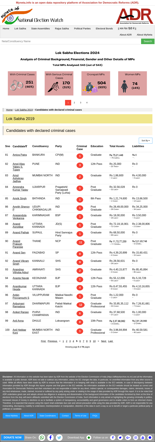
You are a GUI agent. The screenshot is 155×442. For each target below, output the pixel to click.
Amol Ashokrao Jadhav (18, 178)
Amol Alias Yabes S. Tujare (19, 167)
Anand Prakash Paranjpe (18, 244)
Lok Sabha (20, 28)
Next (104, 341)
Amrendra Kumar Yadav (20, 188)
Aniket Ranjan (21, 312)
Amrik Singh (20, 198)
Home (6, 28)
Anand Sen (19, 252)
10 (94, 341)
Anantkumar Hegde (20, 288)
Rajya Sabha (62, 28)
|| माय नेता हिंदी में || (127, 28)
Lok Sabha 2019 (24, 109)
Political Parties (82, 28)
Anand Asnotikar (18, 225)
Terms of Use (80, 416)
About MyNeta (144, 34)
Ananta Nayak (21, 278)
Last (110, 341)
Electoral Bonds (104, 28)
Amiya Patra (20, 154)
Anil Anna (18, 320)
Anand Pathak (21, 232)
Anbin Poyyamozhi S (21, 296)
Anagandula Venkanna (19, 217)
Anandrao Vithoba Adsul (20, 271)
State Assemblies (40, 28)
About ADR (126, 34)
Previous (53, 341)
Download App (76, 437)
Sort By (146, 140)
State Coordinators (48, 416)
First (43, 341)
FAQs (94, 416)
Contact (65, 416)
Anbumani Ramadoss (19, 305)
